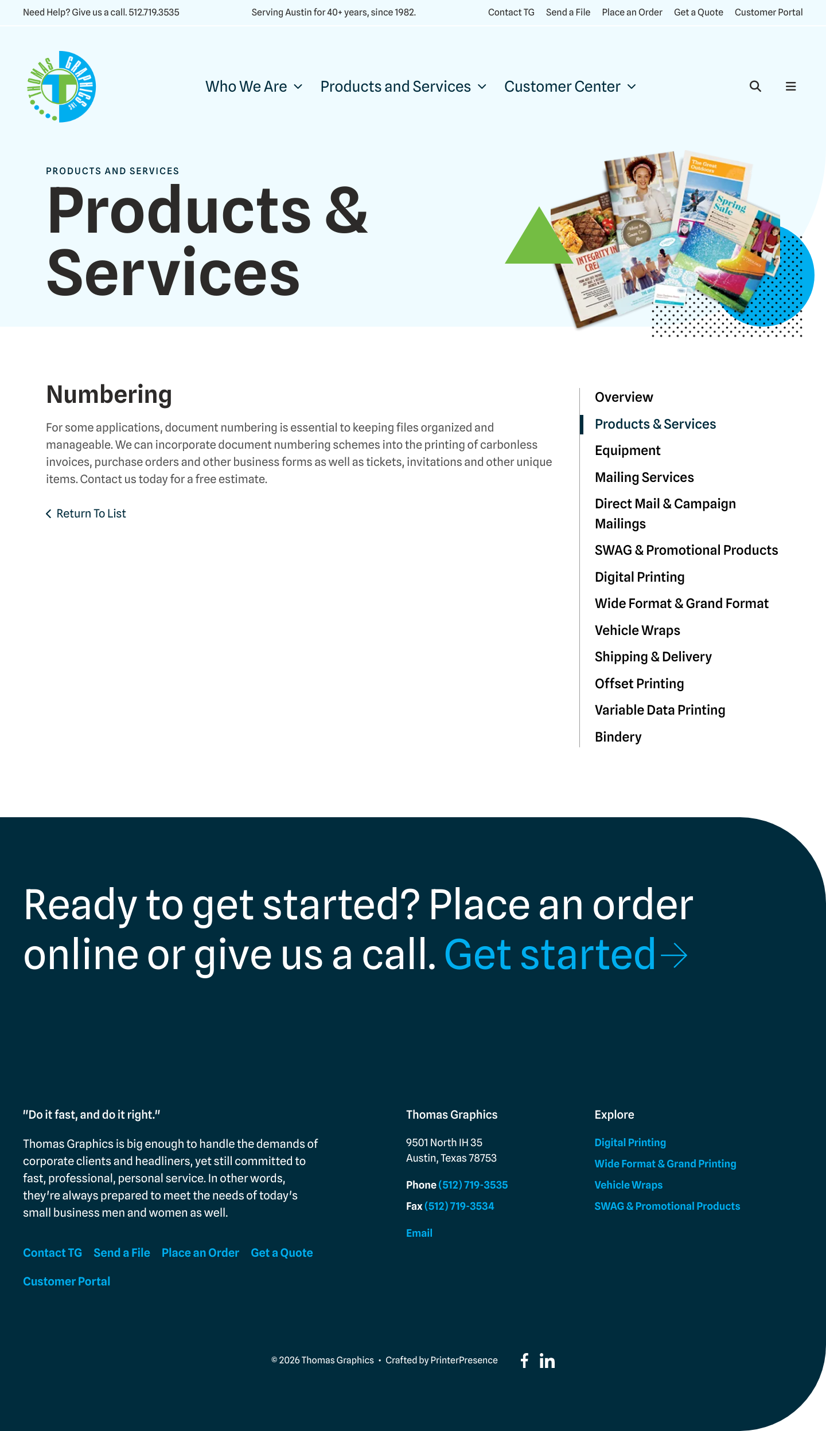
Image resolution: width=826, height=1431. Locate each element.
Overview (624, 397)
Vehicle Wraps (637, 630)
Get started (550, 954)
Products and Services (396, 87)
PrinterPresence (464, 1360)
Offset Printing (639, 684)
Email (419, 1234)
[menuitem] (253, 87)
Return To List (91, 513)
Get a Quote (698, 12)
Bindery (618, 737)
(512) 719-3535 (473, 1185)
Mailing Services (644, 477)
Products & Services (655, 424)
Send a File (568, 12)
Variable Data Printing (660, 710)
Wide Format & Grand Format (682, 603)
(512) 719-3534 (459, 1207)
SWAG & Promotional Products (686, 550)
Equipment (628, 450)
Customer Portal (769, 12)
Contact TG (511, 12)
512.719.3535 (153, 12)
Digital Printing (640, 577)
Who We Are (246, 87)
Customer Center (562, 87)
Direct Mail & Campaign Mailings (666, 514)
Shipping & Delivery (653, 657)
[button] (755, 87)
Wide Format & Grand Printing (666, 1164)
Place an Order (632, 12)
